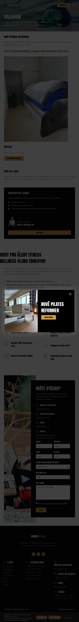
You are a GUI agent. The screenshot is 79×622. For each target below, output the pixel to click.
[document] (39, 311)
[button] (70, 294)
